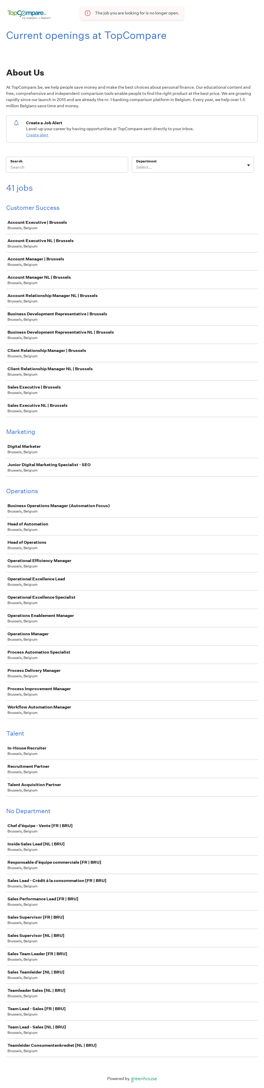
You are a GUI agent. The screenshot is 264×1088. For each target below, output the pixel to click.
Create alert (37, 135)
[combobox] (136, 167)
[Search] (67, 168)
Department (146, 161)
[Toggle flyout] (248, 165)
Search (16, 161)
